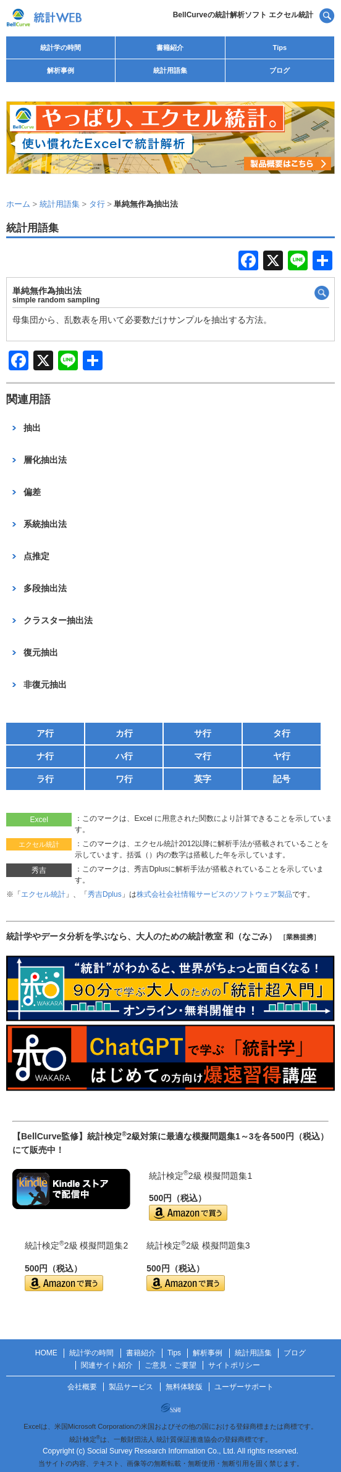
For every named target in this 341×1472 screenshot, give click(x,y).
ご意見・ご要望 (170, 1365)
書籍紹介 (169, 47)
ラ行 (45, 779)
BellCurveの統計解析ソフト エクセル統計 (243, 14)
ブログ (279, 70)
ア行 (45, 733)
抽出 (32, 428)
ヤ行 (281, 756)
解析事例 (60, 70)
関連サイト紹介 (107, 1365)
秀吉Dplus (105, 894)
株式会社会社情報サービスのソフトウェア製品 (214, 894)
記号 (281, 779)
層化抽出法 (45, 460)
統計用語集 (170, 70)
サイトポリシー (234, 1365)
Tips (280, 47)
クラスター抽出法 (58, 620)
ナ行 (45, 756)
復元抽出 (40, 652)
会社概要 (82, 1387)
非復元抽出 (45, 684)
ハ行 (124, 756)
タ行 (281, 733)
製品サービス (131, 1387)
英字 (202, 779)
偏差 (32, 492)
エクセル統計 (43, 894)
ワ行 (124, 779)
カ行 (124, 733)
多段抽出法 (45, 588)
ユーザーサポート (244, 1387)
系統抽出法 (45, 524)
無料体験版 (184, 1387)
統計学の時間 (60, 47)
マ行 (202, 756)
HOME (46, 1353)
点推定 (36, 556)
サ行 (202, 733)
